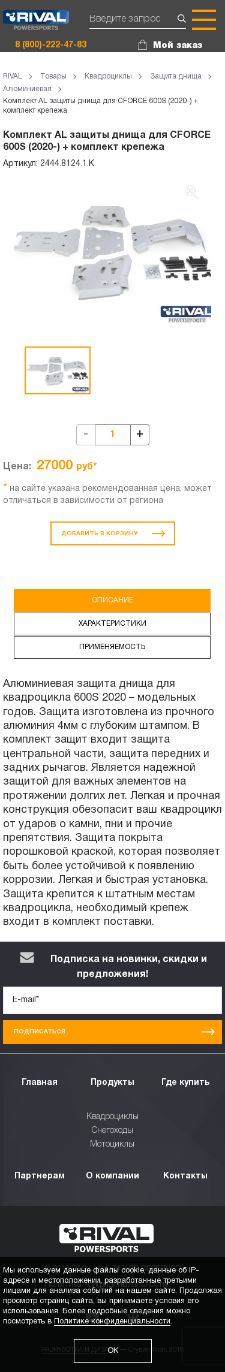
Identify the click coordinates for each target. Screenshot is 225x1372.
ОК (112, 1351)
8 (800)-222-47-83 (50, 45)
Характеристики (112, 623)
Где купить (185, 1083)
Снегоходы (112, 1131)
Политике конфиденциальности (112, 1321)
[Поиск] (137, 20)
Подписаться (114, 1032)
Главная (40, 1083)
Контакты (185, 1176)
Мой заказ (177, 45)
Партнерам (39, 1176)
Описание (112, 600)
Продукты (112, 1083)
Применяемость (112, 647)
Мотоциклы (112, 1144)
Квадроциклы (112, 1117)
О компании (112, 1176)
